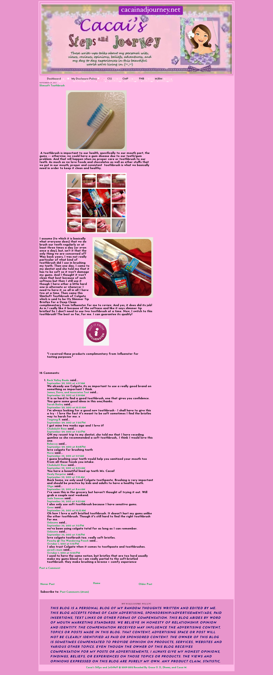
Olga (50, 486)
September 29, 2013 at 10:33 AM (66, 407)
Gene (50, 507)
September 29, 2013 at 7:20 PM (66, 423)
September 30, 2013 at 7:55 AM (66, 477)
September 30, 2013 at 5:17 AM (65, 456)
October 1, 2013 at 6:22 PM (63, 553)
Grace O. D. (155, 667)
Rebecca (52, 444)
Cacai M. (182, 667)
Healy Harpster (56, 474)
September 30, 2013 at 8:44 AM (66, 489)
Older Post (145, 584)
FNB (141, 79)
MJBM (158, 79)
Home (96, 583)
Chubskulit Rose (57, 429)
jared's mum (54, 550)
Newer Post (47, 584)
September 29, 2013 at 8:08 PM (66, 447)
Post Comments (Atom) (74, 592)
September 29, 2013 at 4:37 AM (66, 383)
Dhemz (166, 667)
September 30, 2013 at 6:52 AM (66, 468)
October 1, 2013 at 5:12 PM (63, 544)
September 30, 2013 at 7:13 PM (65, 526)
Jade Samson (55, 498)
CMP (125, 79)
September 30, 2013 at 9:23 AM (66, 501)
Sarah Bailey (55, 404)
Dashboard (54, 79)
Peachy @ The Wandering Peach (68, 541)
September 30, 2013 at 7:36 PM (66, 535)
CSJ (109, 79)
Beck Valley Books (58, 380)
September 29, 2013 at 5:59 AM (66, 395)
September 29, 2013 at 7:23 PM (66, 432)
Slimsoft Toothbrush (52, 85)
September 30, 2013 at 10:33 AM (66, 510)
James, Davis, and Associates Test (68, 392)
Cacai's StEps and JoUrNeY (102, 667)
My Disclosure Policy (84, 79)
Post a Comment (49, 568)
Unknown (52, 522)
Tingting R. (54, 420)
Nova (50, 453)
